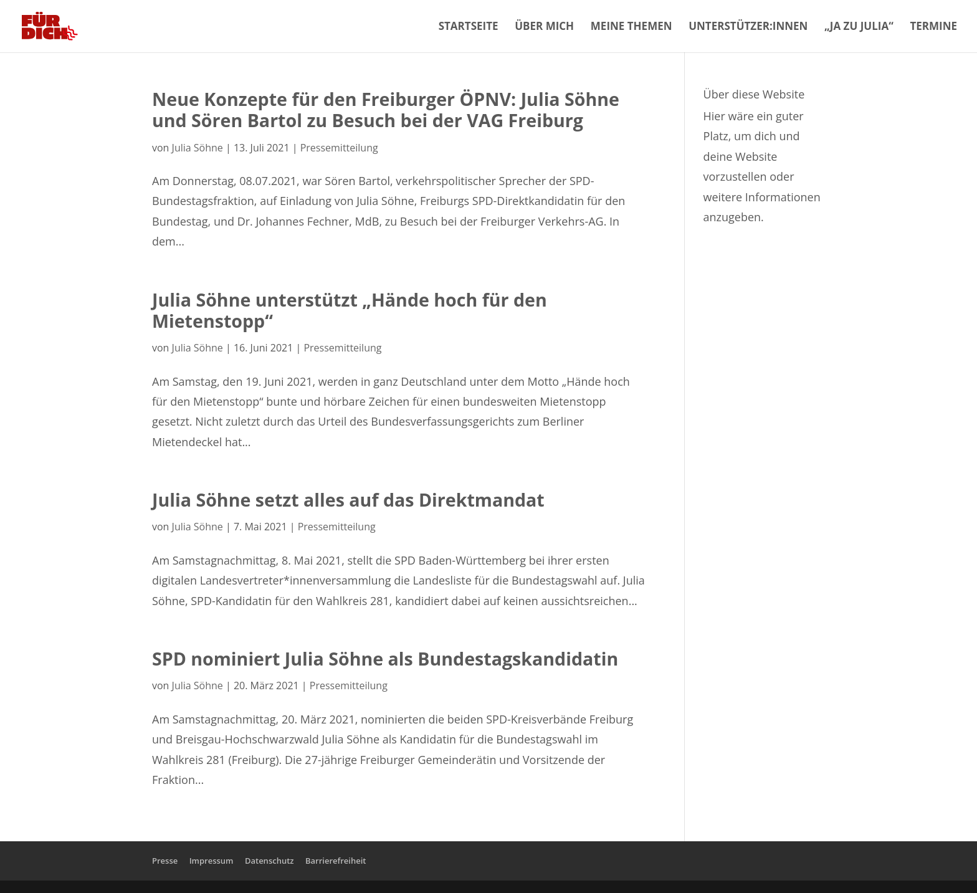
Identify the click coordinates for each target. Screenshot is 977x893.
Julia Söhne (197, 148)
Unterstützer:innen (748, 27)
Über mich (544, 27)
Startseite (468, 27)
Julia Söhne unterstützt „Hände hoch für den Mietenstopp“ (349, 310)
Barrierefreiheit (335, 860)
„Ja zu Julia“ (859, 27)
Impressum (211, 860)
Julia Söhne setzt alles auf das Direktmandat (348, 499)
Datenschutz (269, 860)
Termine (933, 27)
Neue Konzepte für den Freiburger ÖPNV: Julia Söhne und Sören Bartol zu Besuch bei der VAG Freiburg (385, 109)
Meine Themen (631, 27)
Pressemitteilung (339, 148)
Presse (165, 860)
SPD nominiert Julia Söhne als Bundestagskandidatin (385, 658)
